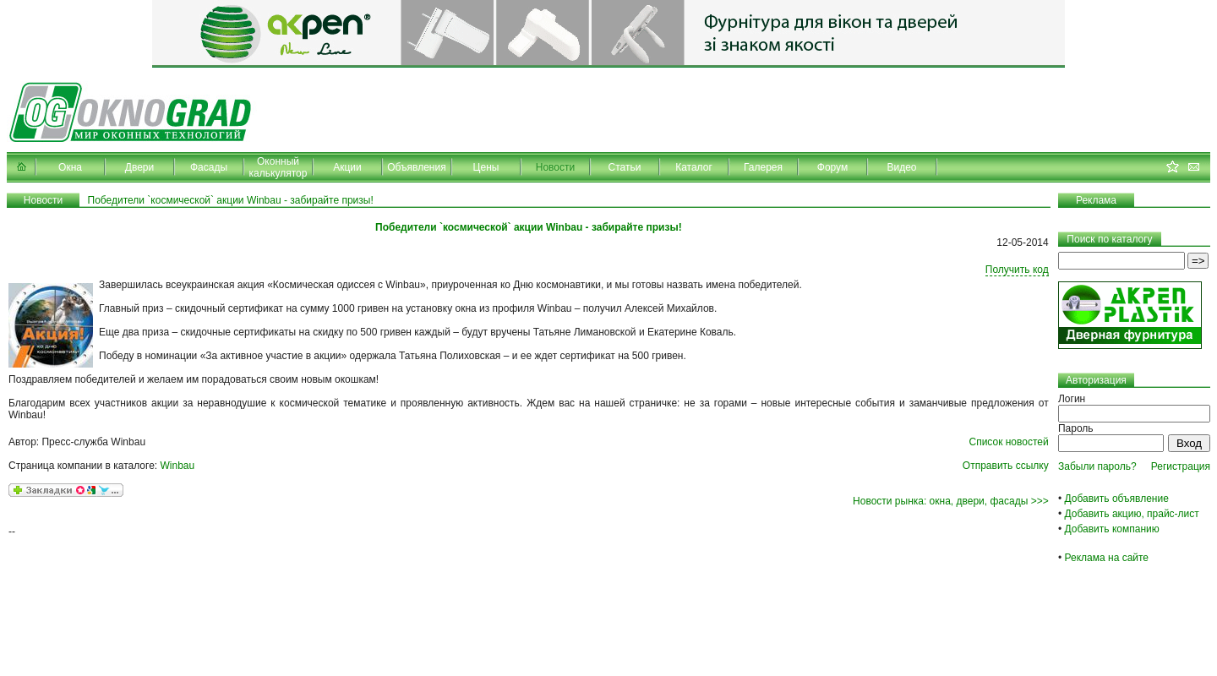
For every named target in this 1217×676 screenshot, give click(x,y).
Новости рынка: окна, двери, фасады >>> (951, 501)
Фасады (208, 167)
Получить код (1017, 269)
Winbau (178, 466)
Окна (70, 167)
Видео (901, 167)
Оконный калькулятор (278, 167)
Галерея (763, 167)
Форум (832, 167)
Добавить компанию (1112, 529)
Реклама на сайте (1107, 558)
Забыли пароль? (1097, 466)
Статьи (624, 167)
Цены (486, 167)
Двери (139, 167)
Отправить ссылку (1006, 466)
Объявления (416, 167)
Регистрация (1180, 466)
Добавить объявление (1117, 498)
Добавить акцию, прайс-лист (1132, 514)
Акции (347, 167)
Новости (555, 167)
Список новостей (1008, 442)
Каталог (693, 167)
